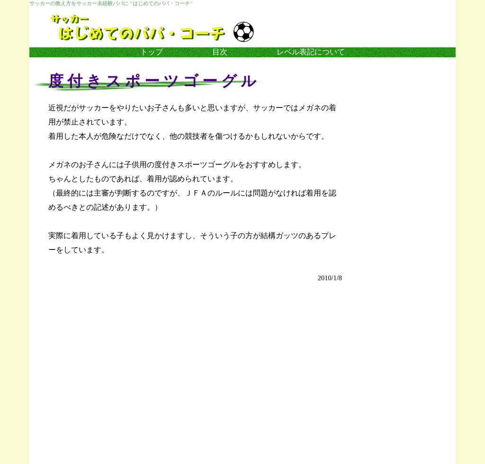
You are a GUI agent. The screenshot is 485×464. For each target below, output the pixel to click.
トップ (151, 52)
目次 (219, 52)
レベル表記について (311, 52)
